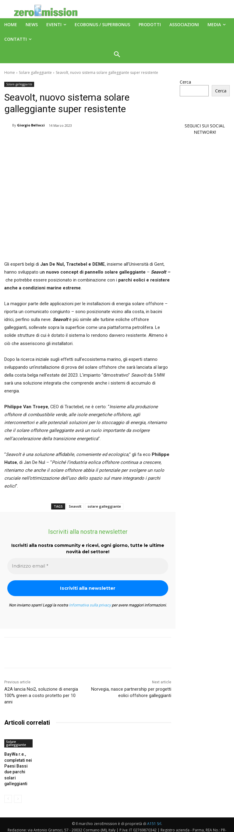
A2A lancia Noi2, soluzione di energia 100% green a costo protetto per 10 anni (41, 695)
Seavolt (75, 506)
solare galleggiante (104, 506)
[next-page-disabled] (18, 789)
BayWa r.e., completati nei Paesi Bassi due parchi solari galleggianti (18, 764)
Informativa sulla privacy (90, 605)
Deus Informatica (163, 826)
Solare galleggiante (35, 72)
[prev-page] (8, 789)
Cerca (185, 82)
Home (9, 72)
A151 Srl (154, 813)
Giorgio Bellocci (31, 125)
